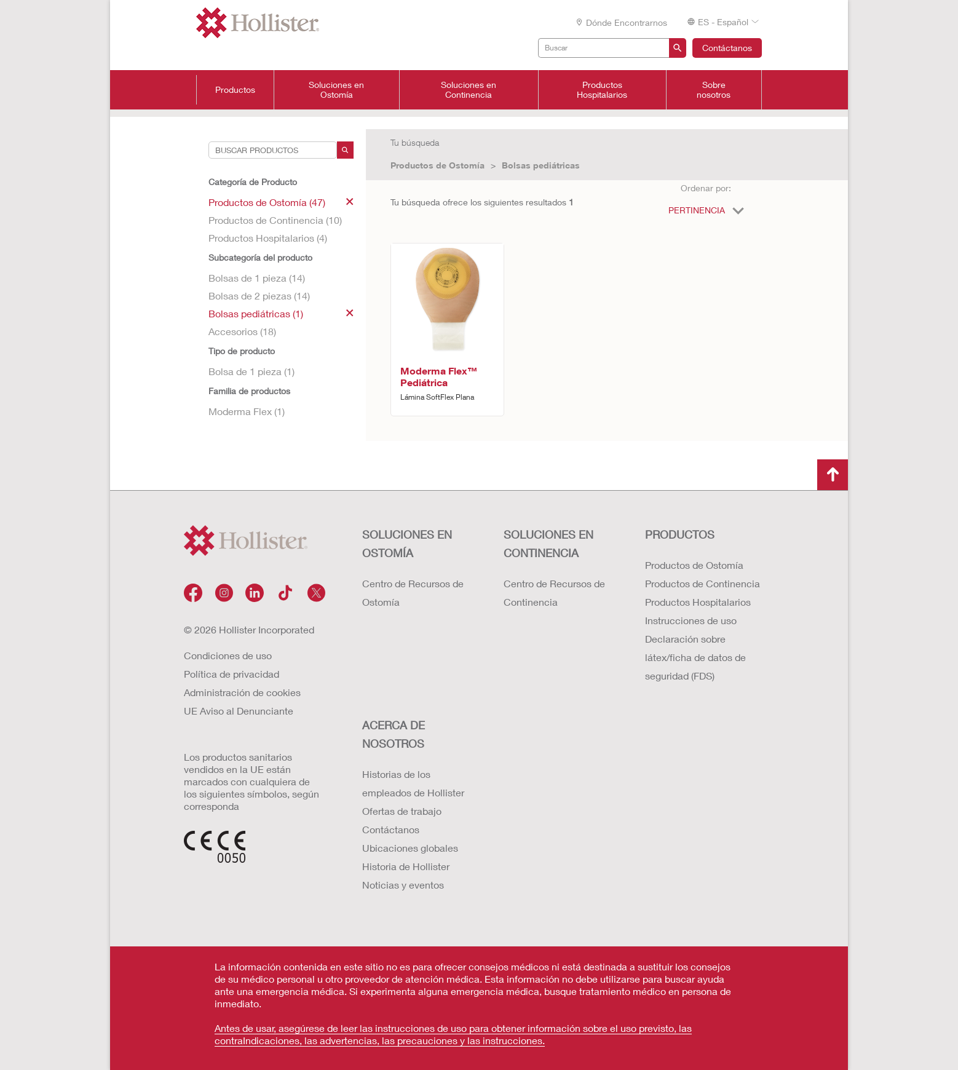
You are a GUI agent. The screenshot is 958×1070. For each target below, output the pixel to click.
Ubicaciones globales (410, 848)
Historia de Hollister (405, 866)
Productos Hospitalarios (602, 90)
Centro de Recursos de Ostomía (413, 592)
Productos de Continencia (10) (275, 220)
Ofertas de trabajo (401, 811)
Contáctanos (727, 47)
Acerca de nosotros (393, 734)
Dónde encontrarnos (621, 22)
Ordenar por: (706, 188)
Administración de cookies (242, 692)
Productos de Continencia (702, 583)
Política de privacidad (231, 674)
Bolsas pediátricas (541, 165)
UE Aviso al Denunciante (238, 710)
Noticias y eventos (403, 884)
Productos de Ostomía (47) (281, 202)
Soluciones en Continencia (468, 90)
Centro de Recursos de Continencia (554, 592)
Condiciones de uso (228, 655)
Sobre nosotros (713, 90)
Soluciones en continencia (548, 544)
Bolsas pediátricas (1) (281, 313)
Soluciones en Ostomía (336, 90)
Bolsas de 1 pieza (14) (256, 277)
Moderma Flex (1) (246, 411)
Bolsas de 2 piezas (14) (259, 295)
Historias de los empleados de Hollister (413, 783)
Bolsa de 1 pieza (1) (251, 371)
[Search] (345, 150)
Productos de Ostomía (437, 165)
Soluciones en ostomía (407, 544)
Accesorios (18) (242, 331)
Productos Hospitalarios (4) (267, 238)
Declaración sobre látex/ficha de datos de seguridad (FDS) (695, 657)
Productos (235, 90)
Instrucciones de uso (691, 620)
